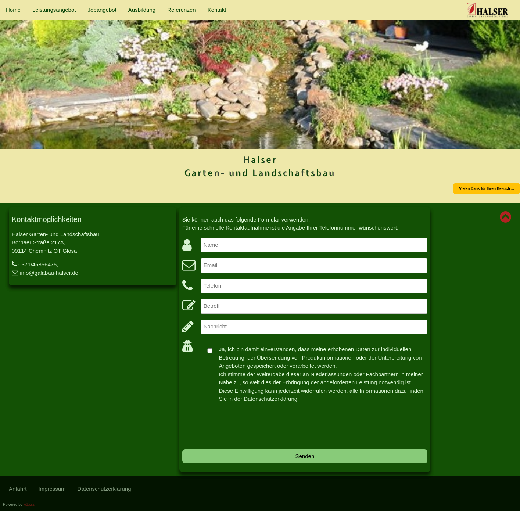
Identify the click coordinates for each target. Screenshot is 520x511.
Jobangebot (101, 10)
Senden (305, 456)
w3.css (29, 505)
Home (13, 10)
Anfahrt (17, 489)
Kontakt (217, 10)
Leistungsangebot (54, 10)
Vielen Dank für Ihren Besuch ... (486, 189)
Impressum (51, 489)
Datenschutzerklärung (104, 489)
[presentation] (238, 429)
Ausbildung (141, 10)
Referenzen (181, 10)
